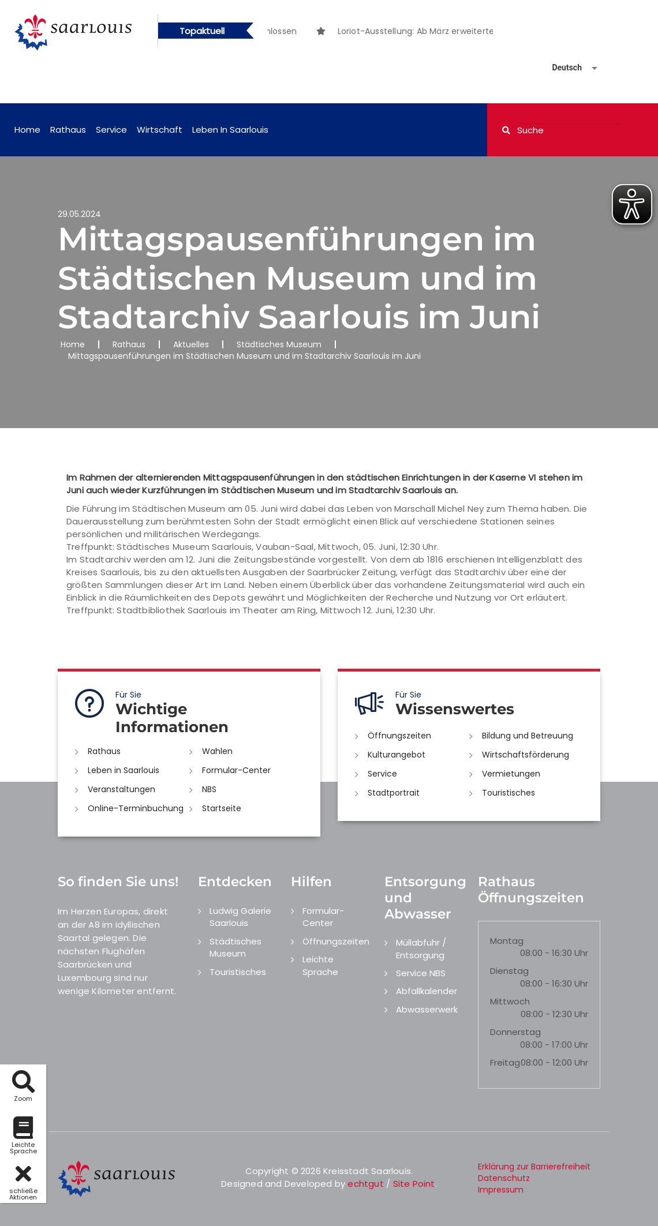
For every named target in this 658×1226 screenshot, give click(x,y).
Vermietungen (511, 773)
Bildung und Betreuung (527, 735)
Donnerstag (515, 1032)
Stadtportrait (394, 792)
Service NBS (421, 973)
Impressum (501, 1189)
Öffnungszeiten (399, 735)
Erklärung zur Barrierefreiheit (534, 1166)
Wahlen (217, 751)
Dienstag (509, 971)
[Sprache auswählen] (561, 68)
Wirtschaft (159, 129)
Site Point (414, 1184)
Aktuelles (191, 344)
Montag (507, 941)
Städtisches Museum (279, 344)
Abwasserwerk (427, 1009)
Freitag (505, 1062)
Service (111, 129)
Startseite (221, 808)
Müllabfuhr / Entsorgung (421, 948)
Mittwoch (510, 1001)
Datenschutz (504, 1178)
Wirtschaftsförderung (525, 754)
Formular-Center (236, 770)
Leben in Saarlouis (230, 129)
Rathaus (68, 129)
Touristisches (508, 792)
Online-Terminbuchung (136, 808)
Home (27, 129)
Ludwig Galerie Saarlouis (240, 917)
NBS (209, 789)
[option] (467, 31)
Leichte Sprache (320, 965)
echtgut (365, 1184)
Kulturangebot (396, 754)
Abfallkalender (426, 991)
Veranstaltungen (121, 789)
